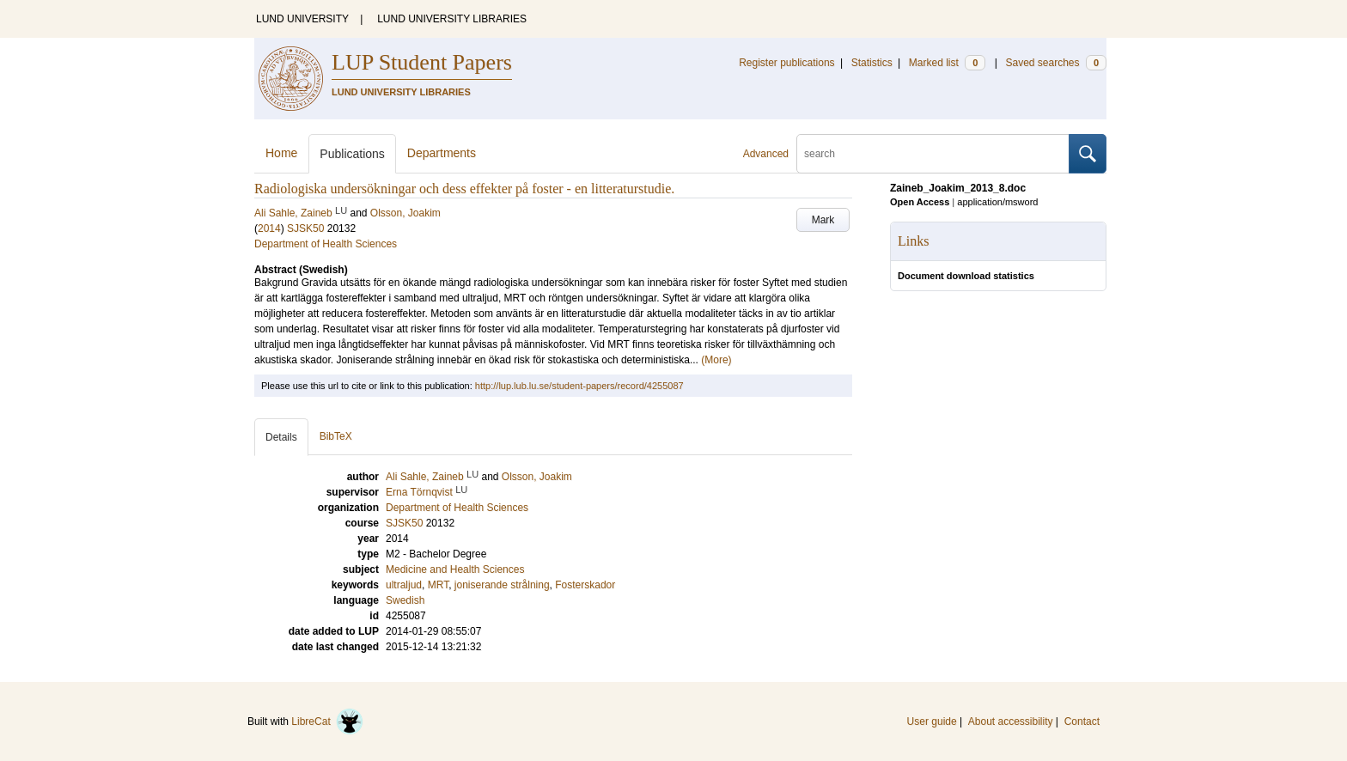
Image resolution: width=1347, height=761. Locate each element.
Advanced (766, 154)
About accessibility (1010, 721)
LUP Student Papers (422, 62)
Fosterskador (585, 585)
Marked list (947, 63)
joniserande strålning (502, 585)
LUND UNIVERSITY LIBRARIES (452, 19)
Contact (1082, 721)
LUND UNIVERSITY (302, 19)
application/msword (997, 202)
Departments (441, 153)
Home (281, 153)
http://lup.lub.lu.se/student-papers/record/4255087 (579, 385)
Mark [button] (823, 220)
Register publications (786, 63)
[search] (933, 154)
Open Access (919, 202)
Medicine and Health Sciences (455, 569)
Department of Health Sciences (325, 244)
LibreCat (327, 721)
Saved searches (1055, 63)
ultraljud (404, 585)
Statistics (872, 63)
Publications (352, 154)
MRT (438, 585)
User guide (932, 721)
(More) (716, 360)
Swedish (405, 600)
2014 (269, 228)
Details (281, 437)
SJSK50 (305, 228)
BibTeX (336, 436)
